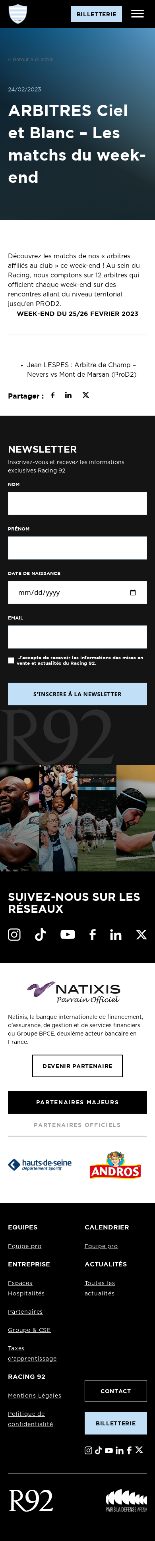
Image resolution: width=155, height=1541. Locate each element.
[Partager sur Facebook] (52, 396)
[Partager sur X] (85, 396)
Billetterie (116, 1423)
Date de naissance (34, 573)
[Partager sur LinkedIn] (68, 396)
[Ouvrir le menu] (137, 13)
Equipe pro (24, 1246)
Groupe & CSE (29, 1330)
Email (15, 618)
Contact (116, 1391)
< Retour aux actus (30, 59)
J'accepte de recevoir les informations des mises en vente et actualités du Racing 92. (80, 660)
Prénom (18, 529)
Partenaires (25, 1312)
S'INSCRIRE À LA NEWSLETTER (77, 694)
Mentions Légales (34, 1396)
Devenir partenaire (77, 1066)
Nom (13, 484)
